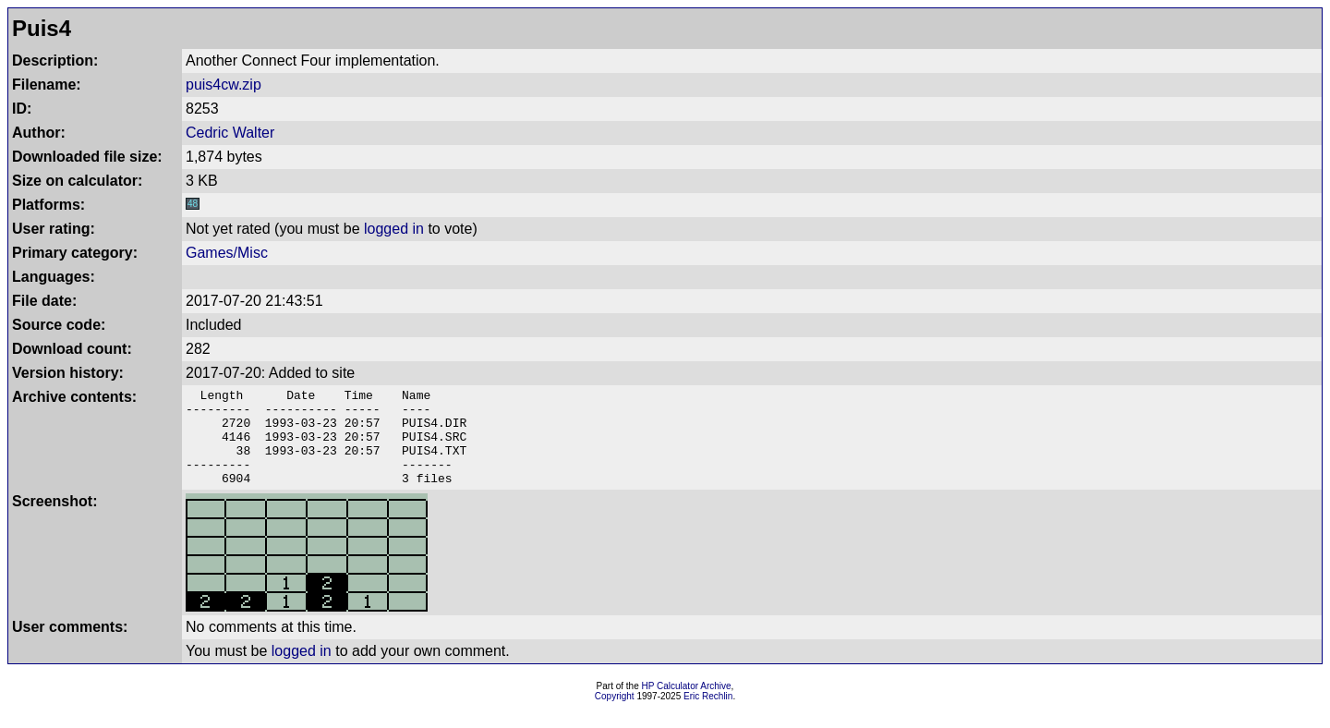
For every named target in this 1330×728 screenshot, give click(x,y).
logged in (394, 229)
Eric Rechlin (707, 715)
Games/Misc (227, 253)
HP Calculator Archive (687, 705)
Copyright (615, 715)
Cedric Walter (230, 132)
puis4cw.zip (223, 84)
